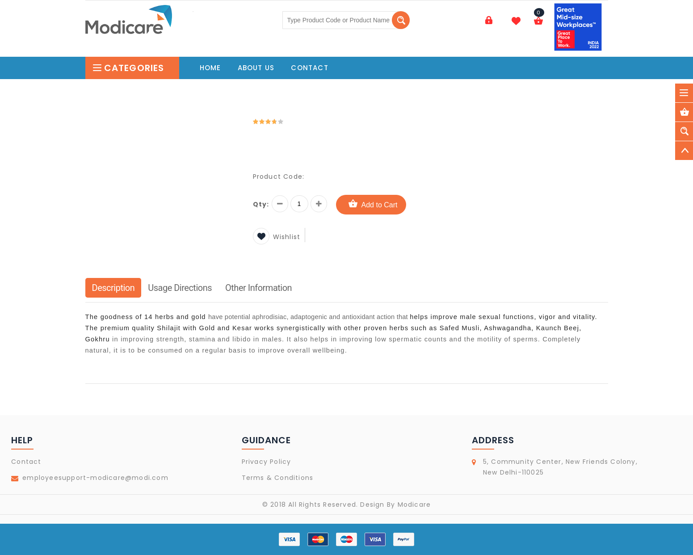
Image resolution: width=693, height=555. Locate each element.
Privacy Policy (266, 461)
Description (113, 287)
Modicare (414, 504)
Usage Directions (180, 287)
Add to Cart (371, 204)
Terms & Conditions (278, 477)
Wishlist (277, 236)
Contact (26, 461)
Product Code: (279, 176)
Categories (128, 68)
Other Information (258, 287)
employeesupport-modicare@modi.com (95, 477)
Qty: (261, 204)
